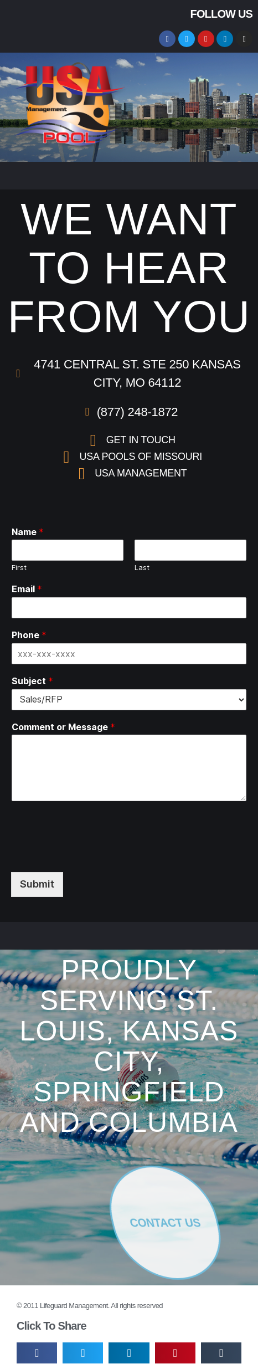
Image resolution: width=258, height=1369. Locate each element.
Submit (37, 884)
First (19, 567)
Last (142, 567)
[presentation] (95, 833)
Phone (29, 634)
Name (28, 531)
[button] (170, 107)
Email (27, 588)
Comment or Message (63, 726)
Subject (32, 680)
